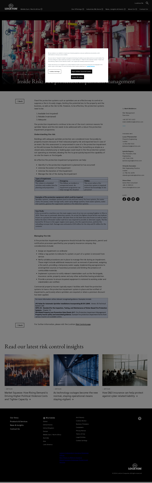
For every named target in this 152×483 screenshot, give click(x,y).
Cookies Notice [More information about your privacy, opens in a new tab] (91, 66)
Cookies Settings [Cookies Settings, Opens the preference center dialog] (55, 71)
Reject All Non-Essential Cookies (81, 71)
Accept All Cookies (77, 77)
